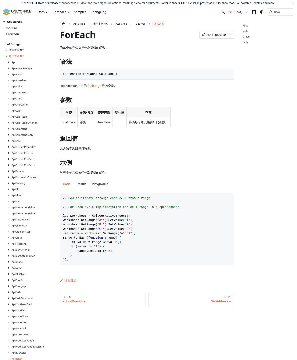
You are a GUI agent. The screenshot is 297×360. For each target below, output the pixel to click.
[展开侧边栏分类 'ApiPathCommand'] (10, 298)
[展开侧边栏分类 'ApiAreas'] (10, 74)
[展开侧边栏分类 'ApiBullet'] (10, 86)
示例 (245, 42)
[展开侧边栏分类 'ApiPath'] (10, 292)
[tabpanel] (147, 229)
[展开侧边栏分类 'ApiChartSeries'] (10, 104)
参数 (245, 31)
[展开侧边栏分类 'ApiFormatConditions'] (10, 213)
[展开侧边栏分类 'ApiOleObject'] (10, 274)
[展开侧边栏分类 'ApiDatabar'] (10, 171)
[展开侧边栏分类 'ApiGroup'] (10, 237)
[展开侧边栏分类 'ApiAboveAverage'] (10, 68)
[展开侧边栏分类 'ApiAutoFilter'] (10, 80)
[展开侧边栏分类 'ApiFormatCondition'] (10, 207)
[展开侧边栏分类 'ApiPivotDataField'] (10, 304)
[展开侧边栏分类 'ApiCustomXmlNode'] (10, 153)
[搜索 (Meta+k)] (280, 12)
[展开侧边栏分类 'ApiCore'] (10, 141)
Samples (80, 12)
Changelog (98, 12)
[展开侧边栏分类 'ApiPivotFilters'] (10, 316)
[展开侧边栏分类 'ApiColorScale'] (10, 116)
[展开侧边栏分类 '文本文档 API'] (7, 50)
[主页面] (63, 23)
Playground (100, 184)
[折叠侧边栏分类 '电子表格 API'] (7, 56)
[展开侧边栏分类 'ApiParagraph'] (10, 286)
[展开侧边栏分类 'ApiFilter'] (10, 195)
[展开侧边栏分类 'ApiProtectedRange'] (10, 340)
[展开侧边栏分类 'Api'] (10, 62)
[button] (26, 21)
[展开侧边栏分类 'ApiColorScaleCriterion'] (10, 122)
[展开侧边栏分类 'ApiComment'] (10, 128)
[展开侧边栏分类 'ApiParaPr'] (10, 280)
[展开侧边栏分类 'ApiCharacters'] (10, 92)
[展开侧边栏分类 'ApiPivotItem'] (10, 322)
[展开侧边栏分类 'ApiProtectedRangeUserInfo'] (10, 346)
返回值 (247, 36)
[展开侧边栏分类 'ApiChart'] (10, 98)
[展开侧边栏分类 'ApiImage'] (10, 262)
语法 (245, 25)
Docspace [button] (59, 12)
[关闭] (292, 3)
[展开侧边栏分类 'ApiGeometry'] (10, 225)
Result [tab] (81, 184)
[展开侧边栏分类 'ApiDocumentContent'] (10, 177)
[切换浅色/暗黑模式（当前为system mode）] (262, 12)
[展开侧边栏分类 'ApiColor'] (10, 110)
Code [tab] (66, 184)
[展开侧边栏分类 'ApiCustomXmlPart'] (10, 159)
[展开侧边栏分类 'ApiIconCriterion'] (10, 249)
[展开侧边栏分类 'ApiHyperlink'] (10, 243)
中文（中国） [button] (232, 12)
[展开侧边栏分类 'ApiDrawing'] (10, 183)
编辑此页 (68, 280)
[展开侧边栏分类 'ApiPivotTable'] (10, 328)
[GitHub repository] (254, 12)
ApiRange (94, 86)
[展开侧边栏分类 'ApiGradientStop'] (10, 231)
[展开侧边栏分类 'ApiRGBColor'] (10, 352)
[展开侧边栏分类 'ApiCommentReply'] (10, 134)
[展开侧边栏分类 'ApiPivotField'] (10, 310)
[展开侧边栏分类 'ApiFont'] (10, 201)
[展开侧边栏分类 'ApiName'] (10, 268)
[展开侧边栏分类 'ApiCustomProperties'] (10, 147)
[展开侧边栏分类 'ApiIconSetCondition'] (10, 255)
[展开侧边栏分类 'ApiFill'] (10, 189)
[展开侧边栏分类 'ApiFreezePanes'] (10, 219)
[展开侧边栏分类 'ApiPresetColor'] (10, 334)
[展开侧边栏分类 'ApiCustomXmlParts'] (10, 165)
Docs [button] (41, 12)
